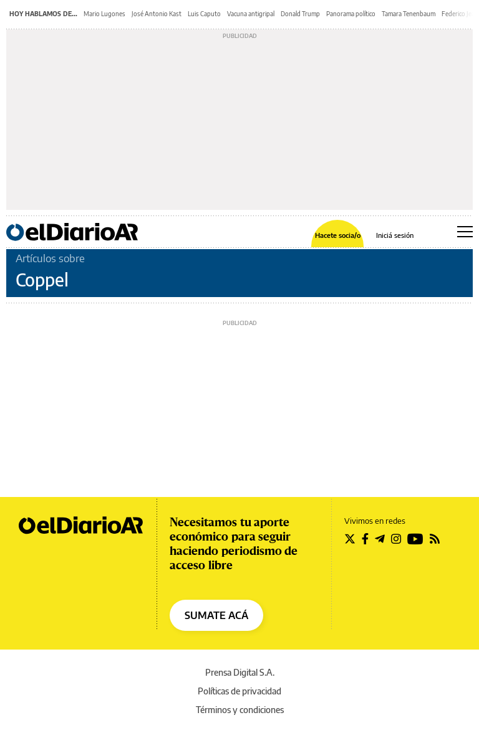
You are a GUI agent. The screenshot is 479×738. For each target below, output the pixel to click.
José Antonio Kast (156, 13)
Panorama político (350, 13)
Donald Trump (300, 13)
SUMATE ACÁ (216, 615)
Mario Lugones (104, 13)
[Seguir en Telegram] (380, 538)
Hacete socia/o (337, 235)
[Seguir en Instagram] (396, 538)
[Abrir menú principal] (465, 231)
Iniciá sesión (395, 235)
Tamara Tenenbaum (408, 13)
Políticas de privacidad (239, 691)
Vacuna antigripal (250, 13)
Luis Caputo (204, 13)
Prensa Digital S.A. (239, 672)
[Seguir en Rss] (435, 538)
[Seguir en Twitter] (350, 538)
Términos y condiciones (240, 709)
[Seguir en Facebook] (365, 538)
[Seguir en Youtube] (415, 538)
